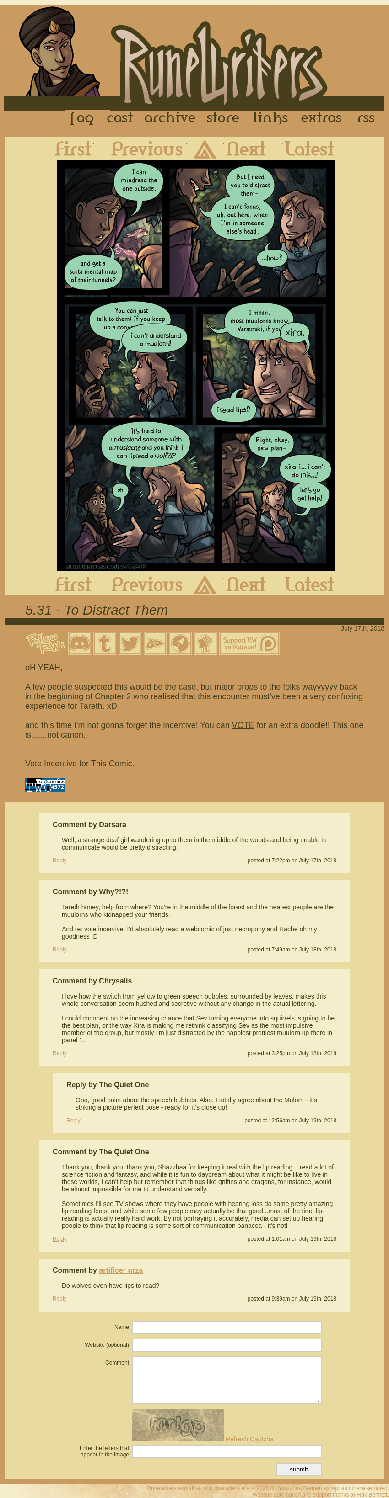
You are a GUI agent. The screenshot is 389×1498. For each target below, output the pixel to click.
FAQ (82, 118)
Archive (170, 118)
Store (223, 118)
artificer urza (121, 1270)
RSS (368, 118)
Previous (140, 148)
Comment (117, 1363)
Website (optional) (107, 1345)
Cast (120, 118)
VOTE (243, 725)
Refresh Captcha (250, 1439)
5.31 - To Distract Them (96, 609)
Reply (60, 860)
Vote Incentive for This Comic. (80, 763)
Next (253, 148)
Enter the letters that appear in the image (104, 1451)
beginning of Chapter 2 (89, 696)
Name (121, 1327)
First (66, 148)
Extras (323, 118)
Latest (317, 148)
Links (270, 118)
